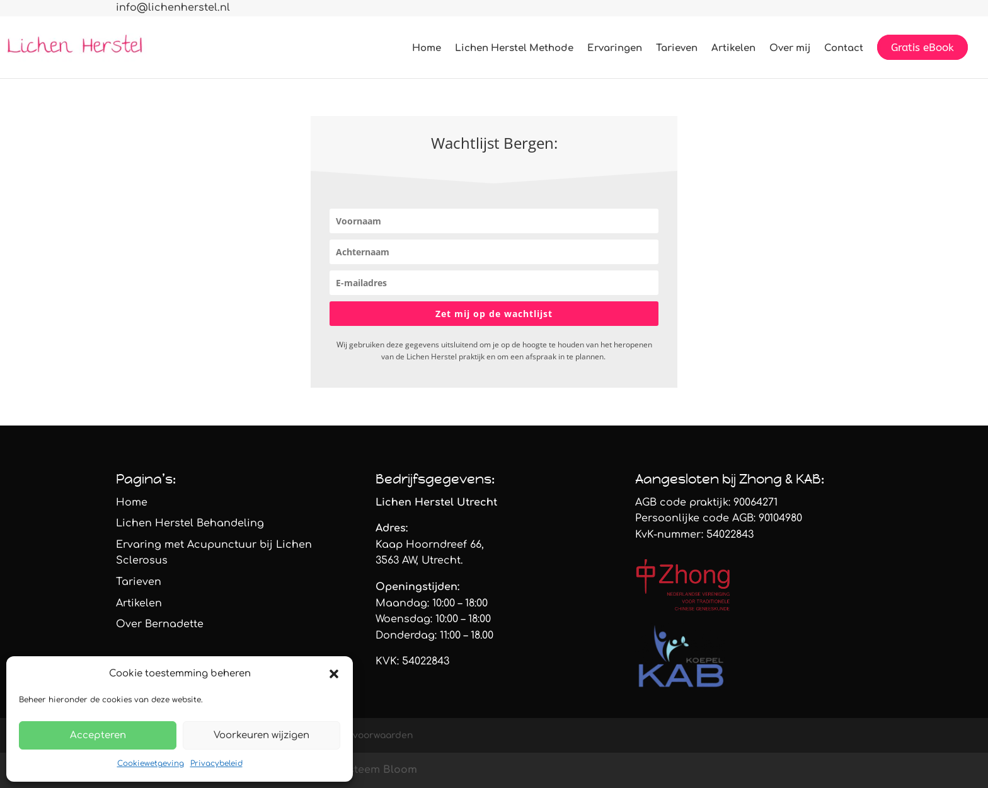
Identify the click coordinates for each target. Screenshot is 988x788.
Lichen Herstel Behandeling (190, 523)
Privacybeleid (216, 763)
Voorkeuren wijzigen (261, 735)
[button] (334, 674)
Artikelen (733, 49)
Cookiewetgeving (150, 763)
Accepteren (98, 735)
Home (426, 49)
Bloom (400, 769)
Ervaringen (614, 49)
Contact (843, 49)
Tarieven (677, 49)
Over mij (789, 49)
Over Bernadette (160, 624)
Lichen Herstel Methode (514, 49)
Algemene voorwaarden (358, 735)
